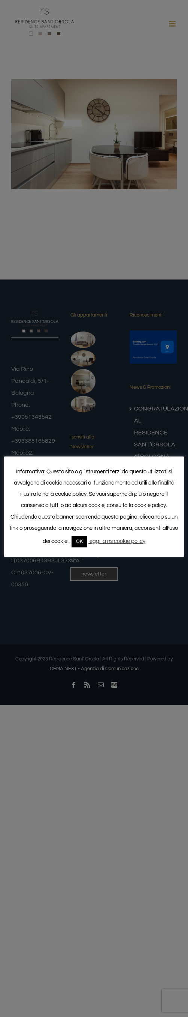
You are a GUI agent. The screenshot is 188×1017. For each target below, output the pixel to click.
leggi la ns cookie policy (116, 541)
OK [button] (79, 541)
